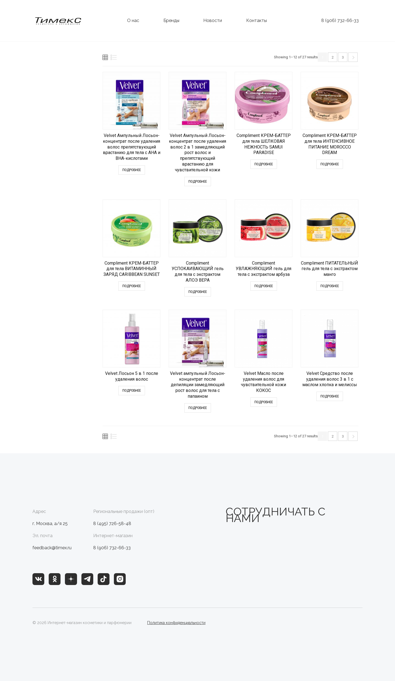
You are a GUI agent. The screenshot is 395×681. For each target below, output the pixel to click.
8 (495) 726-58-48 (112, 523)
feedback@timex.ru (52, 547)
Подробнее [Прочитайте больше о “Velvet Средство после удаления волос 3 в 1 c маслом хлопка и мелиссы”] (329, 396)
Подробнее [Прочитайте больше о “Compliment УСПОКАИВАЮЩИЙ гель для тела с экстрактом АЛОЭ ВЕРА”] (197, 292)
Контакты (256, 20)
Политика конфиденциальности (176, 622)
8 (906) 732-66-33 (340, 20)
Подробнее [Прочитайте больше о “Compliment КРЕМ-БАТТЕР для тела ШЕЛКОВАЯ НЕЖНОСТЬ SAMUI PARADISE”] (263, 164)
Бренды (171, 20)
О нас (133, 20)
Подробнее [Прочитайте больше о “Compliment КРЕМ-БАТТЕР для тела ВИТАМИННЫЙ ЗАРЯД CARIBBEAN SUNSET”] (131, 286)
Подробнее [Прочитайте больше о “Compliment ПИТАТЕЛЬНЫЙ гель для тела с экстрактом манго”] (329, 286)
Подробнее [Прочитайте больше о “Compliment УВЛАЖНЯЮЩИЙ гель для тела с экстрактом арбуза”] (263, 286)
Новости (212, 20)
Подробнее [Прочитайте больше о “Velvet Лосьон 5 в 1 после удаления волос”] (131, 390)
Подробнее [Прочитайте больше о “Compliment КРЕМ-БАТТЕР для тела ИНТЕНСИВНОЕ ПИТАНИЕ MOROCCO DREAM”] (329, 164)
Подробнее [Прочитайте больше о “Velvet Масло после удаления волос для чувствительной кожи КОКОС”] (263, 402)
